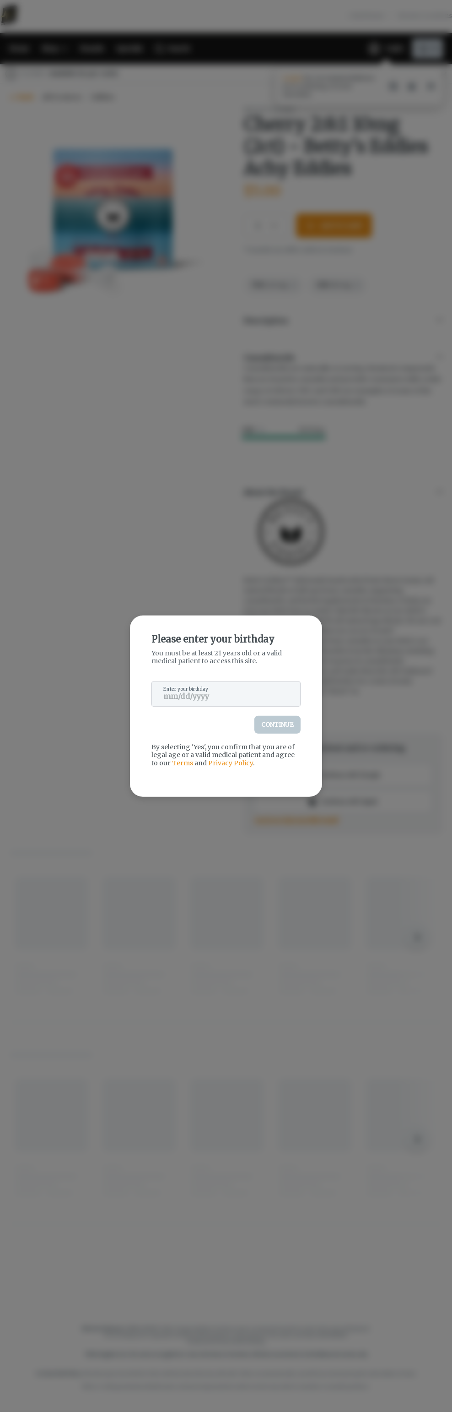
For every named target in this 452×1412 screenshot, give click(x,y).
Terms (182, 762)
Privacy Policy (230, 762)
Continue (277, 724)
